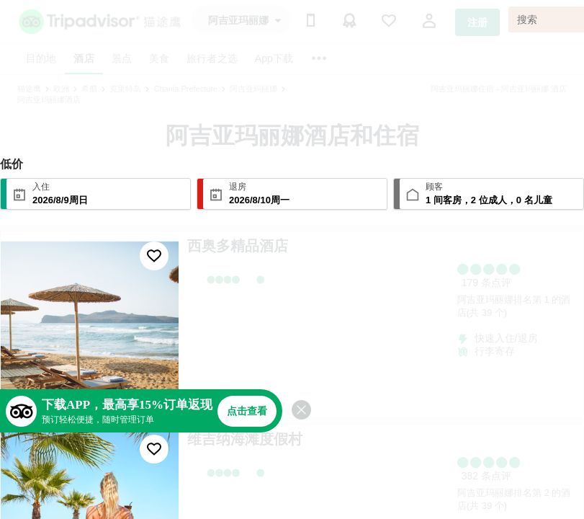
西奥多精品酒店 (237, 246)
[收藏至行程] (154, 255)
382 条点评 (486, 476)
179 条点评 (486, 282)
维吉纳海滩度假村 (244, 439)
